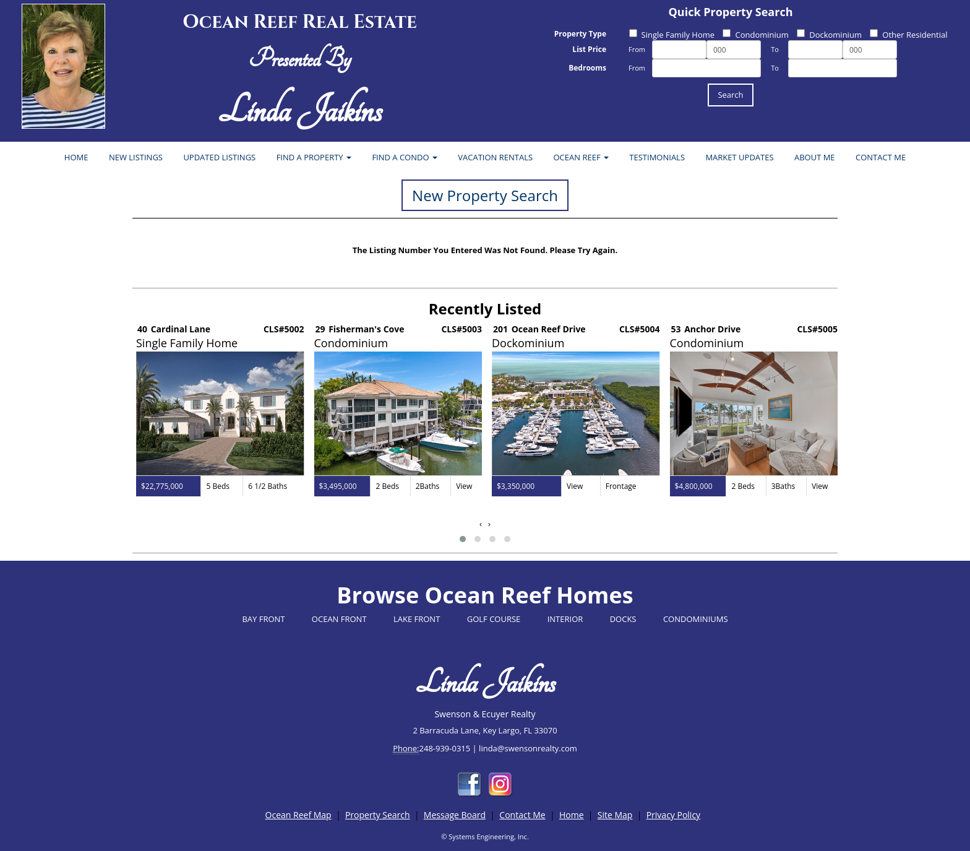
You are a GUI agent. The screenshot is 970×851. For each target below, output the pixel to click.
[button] (462, 539)
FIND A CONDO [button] (404, 157)
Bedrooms (587, 68)
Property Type (580, 33)
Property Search (377, 815)
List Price (589, 49)
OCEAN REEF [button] (581, 157)
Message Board (455, 815)
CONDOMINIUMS (695, 618)
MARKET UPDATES (739, 157)
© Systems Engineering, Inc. (485, 836)
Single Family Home (672, 34)
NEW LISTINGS (136, 157)
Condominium (755, 34)
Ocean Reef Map (298, 815)
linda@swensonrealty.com (528, 748)
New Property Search (485, 195)
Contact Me (522, 815)
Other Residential (908, 34)
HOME (76, 157)
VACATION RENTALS (495, 157)
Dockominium (829, 34)
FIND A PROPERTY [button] (314, 157)
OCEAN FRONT (339, 618)
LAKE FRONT (416, 618)
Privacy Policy (673, 815)
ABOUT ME (814, 157)
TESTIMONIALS (657, 157)
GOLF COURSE (494, 618)
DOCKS (623, 618)
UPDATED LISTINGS (219, 157)
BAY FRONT (263, 618)
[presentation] (480, 524)
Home (571, 815)
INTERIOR (565, 618)
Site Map (615, 815)
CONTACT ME (881, 157)
